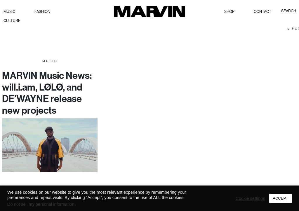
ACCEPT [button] (280, 198)
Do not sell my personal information (40, 204)
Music (9, 11)
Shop (229, 11)
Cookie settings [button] (250, 198)
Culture (12, 20)
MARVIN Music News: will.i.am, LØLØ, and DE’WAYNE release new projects (47, 92)
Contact (262, 11)
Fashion (42, 11)
